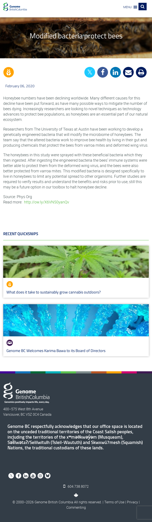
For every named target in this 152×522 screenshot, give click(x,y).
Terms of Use (114, 502)
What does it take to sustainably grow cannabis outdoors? (53, 292)
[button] (127, 7)
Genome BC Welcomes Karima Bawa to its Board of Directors (55, 351)
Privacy (132, 502)
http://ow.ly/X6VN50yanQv (46, 202)
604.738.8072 (76, 486)
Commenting (76, 507)
